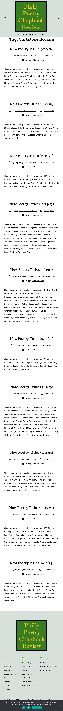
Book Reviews (28, 674)
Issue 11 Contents (30, 670)
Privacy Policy (10, 689)
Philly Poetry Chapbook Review (26, 56)
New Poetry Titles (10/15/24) (31, 508)
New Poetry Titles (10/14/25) (31, 204)
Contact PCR (9, 685)
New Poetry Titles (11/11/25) (31, 156)
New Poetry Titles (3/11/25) (31, 387)
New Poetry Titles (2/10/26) (31, 104)
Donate (7, 682)
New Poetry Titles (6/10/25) (31, 339)
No (28, 708)
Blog (29, 60)
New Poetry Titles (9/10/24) (31, 563)
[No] (60, 705)
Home (6, 663)
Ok (24, 708)
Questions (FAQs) (11, 674)
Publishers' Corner (38, 60)
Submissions (9, 678)
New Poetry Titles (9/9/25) (31, 270)
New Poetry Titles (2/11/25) (31, 452)
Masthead (8, 670)
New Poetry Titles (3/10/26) (31, 49)
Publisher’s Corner (48, 667)
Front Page (27, 663)
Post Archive (46, 663)
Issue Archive (28, 682)
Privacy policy (37, 708)
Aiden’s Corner (46, 670)
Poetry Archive (28, 685)
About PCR (8, 667)
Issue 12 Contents (30, 667)
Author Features (29, 678)
